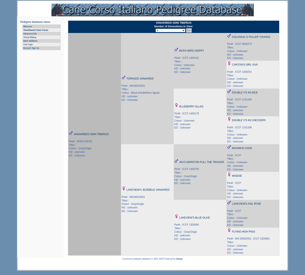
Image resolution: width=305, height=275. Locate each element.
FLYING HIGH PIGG (243, 231)
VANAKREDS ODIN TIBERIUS (91, 134)
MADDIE (237, 175)
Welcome (27, 26)
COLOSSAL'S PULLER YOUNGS (251, 37)
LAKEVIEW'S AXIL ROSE (246, 203)
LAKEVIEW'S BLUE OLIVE (194, 217)
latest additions (30, 41)
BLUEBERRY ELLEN (191, 106)
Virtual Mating (29, 37)
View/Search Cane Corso (35, 30)
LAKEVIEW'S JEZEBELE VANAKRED (147, 189)
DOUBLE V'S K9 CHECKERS (249, 120)
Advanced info (30, 34)
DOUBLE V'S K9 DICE (245, 92)
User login (28, 44)
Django (179, 259)
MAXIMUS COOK (242, 148)
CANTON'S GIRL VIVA (245, 64)
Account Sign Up (31, 48)
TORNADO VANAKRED (140, 78)
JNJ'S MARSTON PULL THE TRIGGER (201, 162)
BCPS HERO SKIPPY (191, 50)
